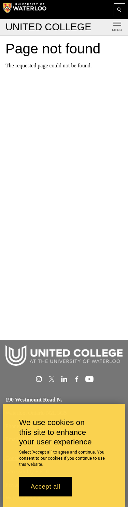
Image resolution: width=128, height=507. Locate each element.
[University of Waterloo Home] (24, 9)
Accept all (45, 491)
